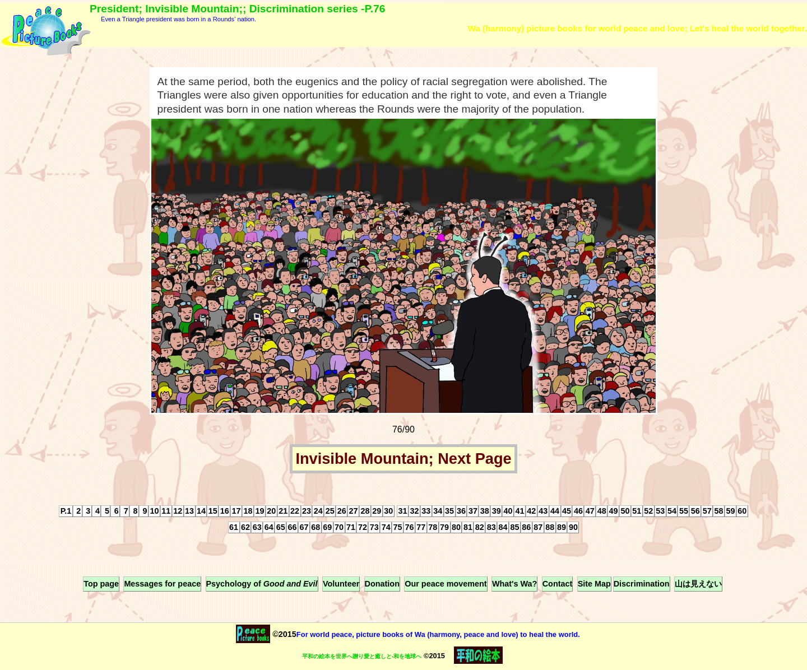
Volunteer (341, 583)
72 (362, 527)
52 (648, 511)
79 (444, 527)
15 (212, 511)
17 (236, 511)
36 (461, 511)
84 (503, 527)
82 (479, 527)
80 (456, 527)
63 (257, 527)
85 (514, 527)
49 (613, 511)
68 (315, 527)
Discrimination (642, 583)
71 (350, 527)
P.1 (66, 511)
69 (327, 527)
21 (283, 511)
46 (578, 511)
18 (248, 511)
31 (402, 511)
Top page (101, 583)
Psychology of (262, 583)
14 (201, 511)
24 (318, 511)
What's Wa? (514, 583)
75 (397, 527)
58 (719, 511)
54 (671, 511)
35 (449, 511)
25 (330, 511)
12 (177, 511)
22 (294, 511)
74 (386, 527)
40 (508, 511)
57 (707, 511)
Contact (557, 583)
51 (636, 511)
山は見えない (698, 583)
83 (491, 527)
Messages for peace (162, 583)
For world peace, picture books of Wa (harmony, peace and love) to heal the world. (438, 634)
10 (154, 511)
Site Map (594, 583)
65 (280, 527)
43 (543, 511)
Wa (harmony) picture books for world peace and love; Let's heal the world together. (637, 28)
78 (432, 527)
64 (269, 527)
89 (561, 527)
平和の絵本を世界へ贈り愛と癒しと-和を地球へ (361, 656)
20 (271, 511)
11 (165, 511)
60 (742, 511)
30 (388, 511)
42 (531, 511)
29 (376, 511)
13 (189, 511)
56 (695, 511)
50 (624, 511)
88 (549, 527)
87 (538, 527)
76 (409, 527)
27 (353, 511)
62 (245, 527)
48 (601, 511)
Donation (382, 583)
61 (233, 527)
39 (496, 511)
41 (519, 511)
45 (566, 511)
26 (341, 511)
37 (473, 511)
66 (292, 527)
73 (374, 527)
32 (414, 511)
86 (526, 527)
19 (259, 511)
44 (554, 511)
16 (224, 511)
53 (660, 511)
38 (484, 511)
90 (573, 527)
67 (303, 527)
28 (364, 511)
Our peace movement (445, 583)
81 (467, 527)
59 (730, 511)
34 (437, 511)
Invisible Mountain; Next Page (403, 458)
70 (339, 527)
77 (420, 527)
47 (590, 511)
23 (306, 511)
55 (683, 511)
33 (425, 511)
